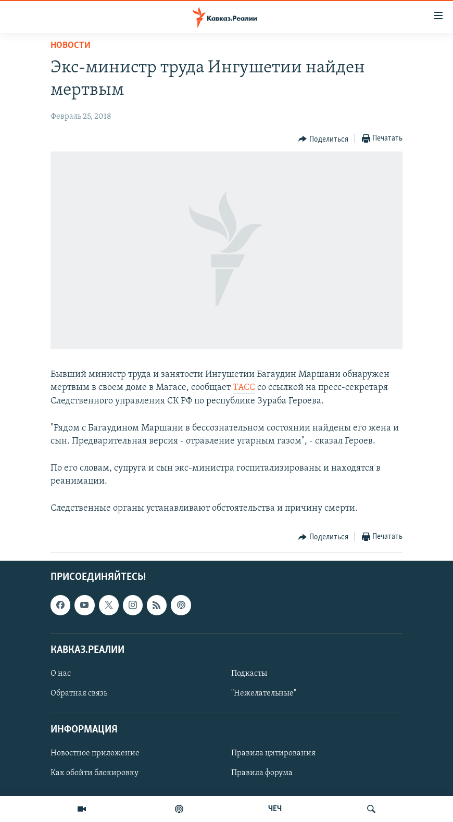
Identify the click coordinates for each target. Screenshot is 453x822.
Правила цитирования (273, 753)
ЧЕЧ (275, 809)
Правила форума (262, 773)
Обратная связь (79, 693)
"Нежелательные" (263, 693)
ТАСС (244, 388)
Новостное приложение (95, 753)
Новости (71, 45)
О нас (61, 673)
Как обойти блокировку (95, 773)
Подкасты (249, 673)
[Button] (323, 139)
